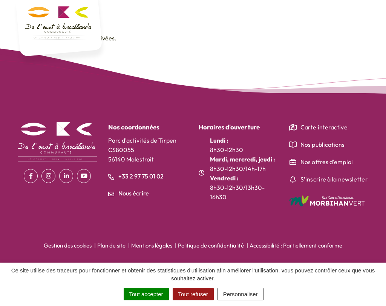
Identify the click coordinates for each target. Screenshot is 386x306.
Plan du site (111, 245)
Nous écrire (128, 193)
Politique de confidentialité (211, 245)
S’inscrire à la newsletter (334, 179)
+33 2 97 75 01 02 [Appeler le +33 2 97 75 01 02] (136, 176)
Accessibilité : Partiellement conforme (296, 245)
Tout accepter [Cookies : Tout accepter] (146, 294)
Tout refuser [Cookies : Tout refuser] (193, 294)
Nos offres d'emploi (326, 162)
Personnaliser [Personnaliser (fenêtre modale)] (240, 294)
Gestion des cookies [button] (68, 245)
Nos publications (322, 144)
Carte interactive (324, 127)
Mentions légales (151, 245)
